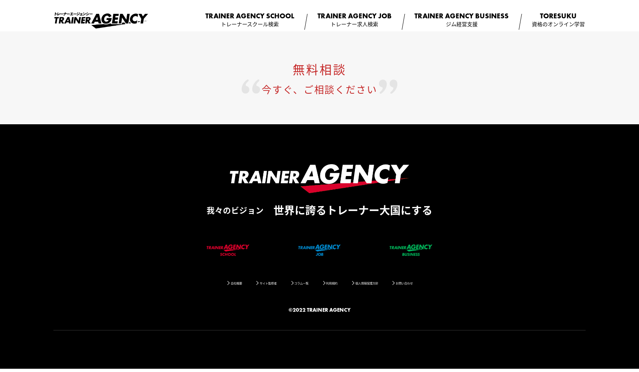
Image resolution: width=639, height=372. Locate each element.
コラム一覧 (291, 285)
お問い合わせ (447, 285)
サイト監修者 (242, 285)
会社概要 (194, 285)
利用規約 (336, 285)
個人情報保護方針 (389, 285)
